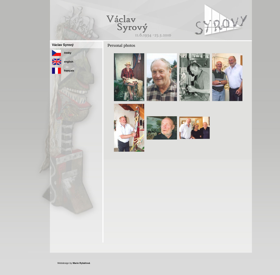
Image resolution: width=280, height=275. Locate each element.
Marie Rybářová (81, 263)
